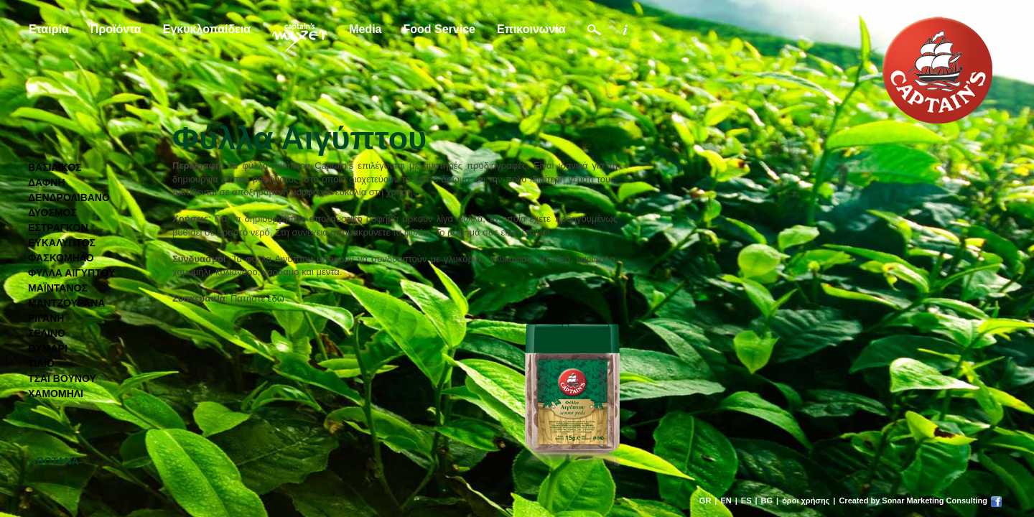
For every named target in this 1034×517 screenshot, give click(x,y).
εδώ (276, 298)
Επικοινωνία (531, 29)
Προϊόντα (115, 29)
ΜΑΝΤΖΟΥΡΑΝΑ (66, 303)
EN (725, 500)
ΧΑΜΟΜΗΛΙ (55, 393)
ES (746, 500)
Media (365, 29)
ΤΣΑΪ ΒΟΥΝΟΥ (62, 378)
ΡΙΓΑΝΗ (46, 318)
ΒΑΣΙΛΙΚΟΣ (55, 167)
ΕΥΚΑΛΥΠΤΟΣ (62, 242)
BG (767, 500)
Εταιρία (49, 29)
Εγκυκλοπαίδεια (207, 29)
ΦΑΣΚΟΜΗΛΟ (61, 258)
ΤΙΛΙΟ (41, 363)
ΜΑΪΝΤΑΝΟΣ (58, 288)
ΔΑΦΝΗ (46, 182)
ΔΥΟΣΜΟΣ (52, 212)
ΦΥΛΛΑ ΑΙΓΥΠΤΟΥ (71, 273)
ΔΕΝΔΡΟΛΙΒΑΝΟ (69, 197)
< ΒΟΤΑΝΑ (53, 461)
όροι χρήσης (805, 500)
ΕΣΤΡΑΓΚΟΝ (58, 227)
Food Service (439, 29)
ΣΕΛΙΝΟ (46, 333)
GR (705, 500)
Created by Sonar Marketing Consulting (913, 500)
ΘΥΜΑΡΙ (47, 348)
